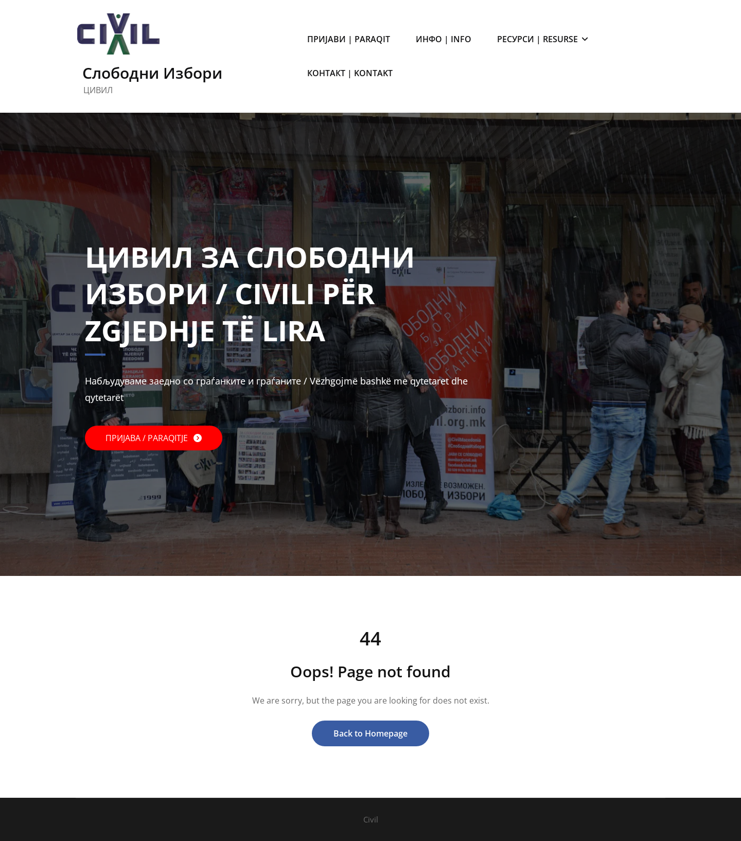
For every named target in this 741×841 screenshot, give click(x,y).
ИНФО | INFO (443, 39)
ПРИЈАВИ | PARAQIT (348, 39)
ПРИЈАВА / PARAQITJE (147, 438)
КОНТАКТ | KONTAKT (350, 73)
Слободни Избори (152, 72)
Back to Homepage (370, 733)
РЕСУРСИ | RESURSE (542, 39)
